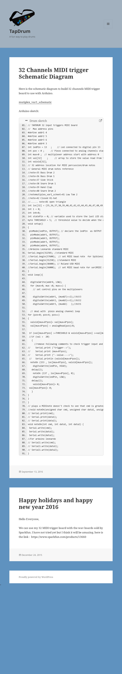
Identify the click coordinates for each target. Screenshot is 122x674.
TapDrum (19, 31)
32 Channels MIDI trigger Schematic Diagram (53, 73)
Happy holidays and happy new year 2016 (56, 589)
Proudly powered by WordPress (36, 663)
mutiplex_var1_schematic (35, 102)
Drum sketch (36, 121)
